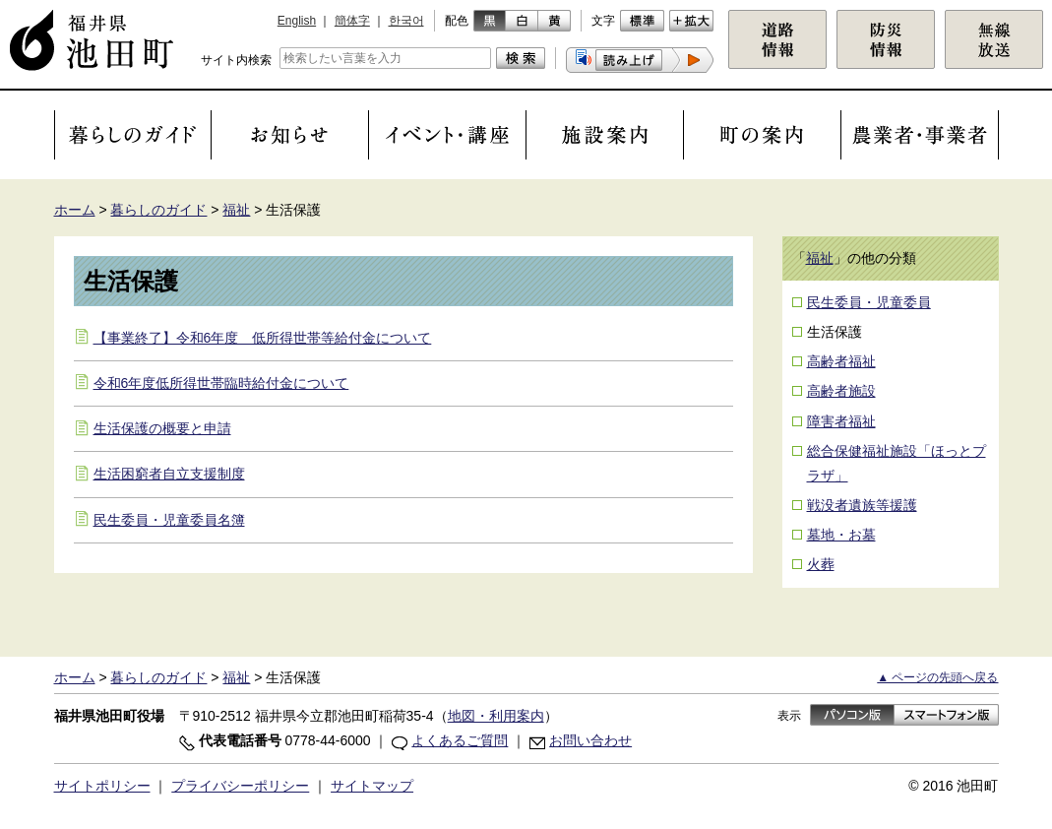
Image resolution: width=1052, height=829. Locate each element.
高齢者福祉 (841, 361)
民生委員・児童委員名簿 (169, 520)
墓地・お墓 (841, 534)
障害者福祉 (841, 421)
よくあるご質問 (459, 740)
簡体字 (352, 21)
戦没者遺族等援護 (862, 505)
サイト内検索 (236, 60)
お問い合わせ (590, 740)
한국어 (406, 21)
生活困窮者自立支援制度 (169, 473)
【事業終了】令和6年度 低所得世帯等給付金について (262, 338)
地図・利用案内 (496, 716)
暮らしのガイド (158, 210)
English (297, 21)
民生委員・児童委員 (869, 302)
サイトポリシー (102, 786)
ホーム (74, 210)
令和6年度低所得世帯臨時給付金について (221, 383)
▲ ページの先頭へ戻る (937, 677)
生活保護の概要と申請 (162, 428)
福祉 (236, 210)
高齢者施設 (841, 391)
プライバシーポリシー (240, 786)
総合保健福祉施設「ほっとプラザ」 (896, 463)
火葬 (821, 564)
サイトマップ (372, 786)
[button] (639, 60)
